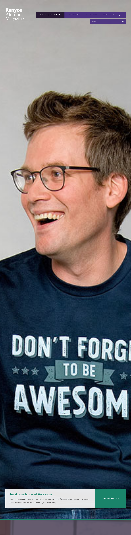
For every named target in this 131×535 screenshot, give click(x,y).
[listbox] (50, 15)
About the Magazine (91, 15)
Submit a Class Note (108, 15)
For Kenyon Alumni (75, 15)
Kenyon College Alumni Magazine (14, 14)
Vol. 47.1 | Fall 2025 (49, 15)
